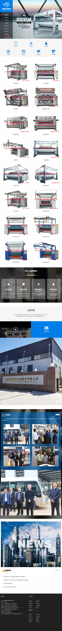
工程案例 (6, 23)
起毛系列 (30, 601)
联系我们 (37, 620)
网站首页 (6, 14)
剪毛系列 (30, 599)
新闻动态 (6, 31)
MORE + (57, 413)
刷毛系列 (37, 599)
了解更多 (46, 330)
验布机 (37, 606)
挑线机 (30, 606)
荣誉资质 (6, 25)
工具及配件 (38, 604)
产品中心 (6, 20)
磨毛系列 (37, 601)
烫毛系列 (30, 604)
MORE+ (56, 569)
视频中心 (6, 28)
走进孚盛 (6, 17)
